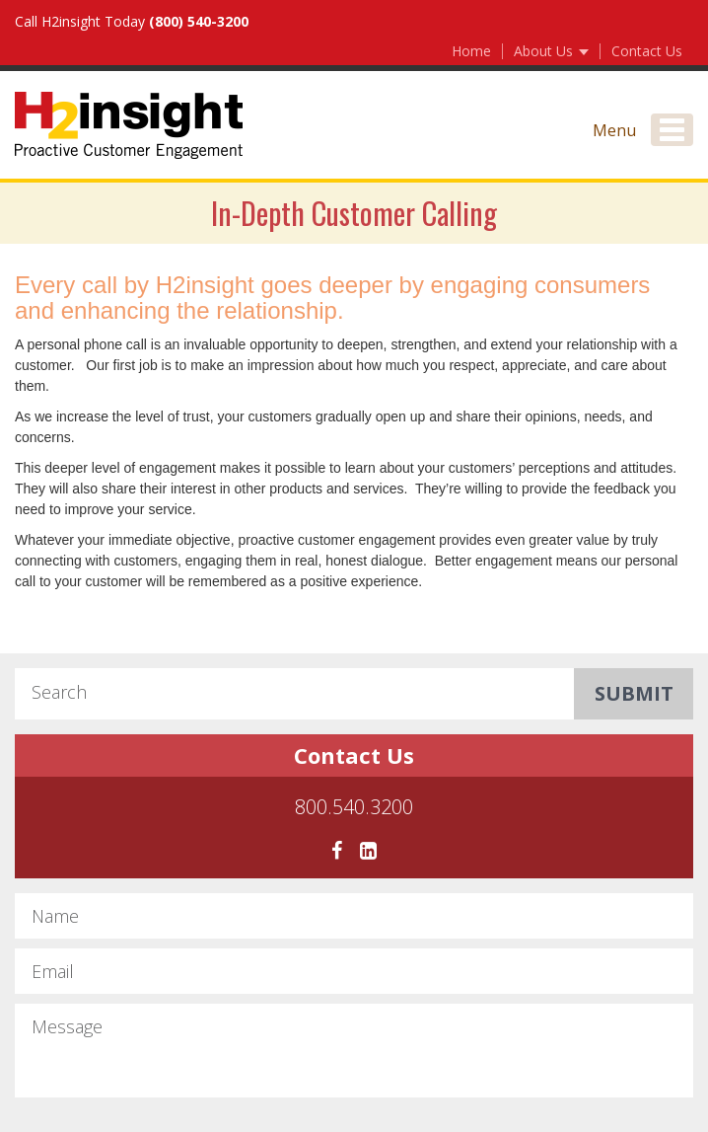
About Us (551, 50)
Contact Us (646, 50)
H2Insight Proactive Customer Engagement (129, 125)
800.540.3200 (354, 808)
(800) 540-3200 (198, 21)
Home (471, 50)
